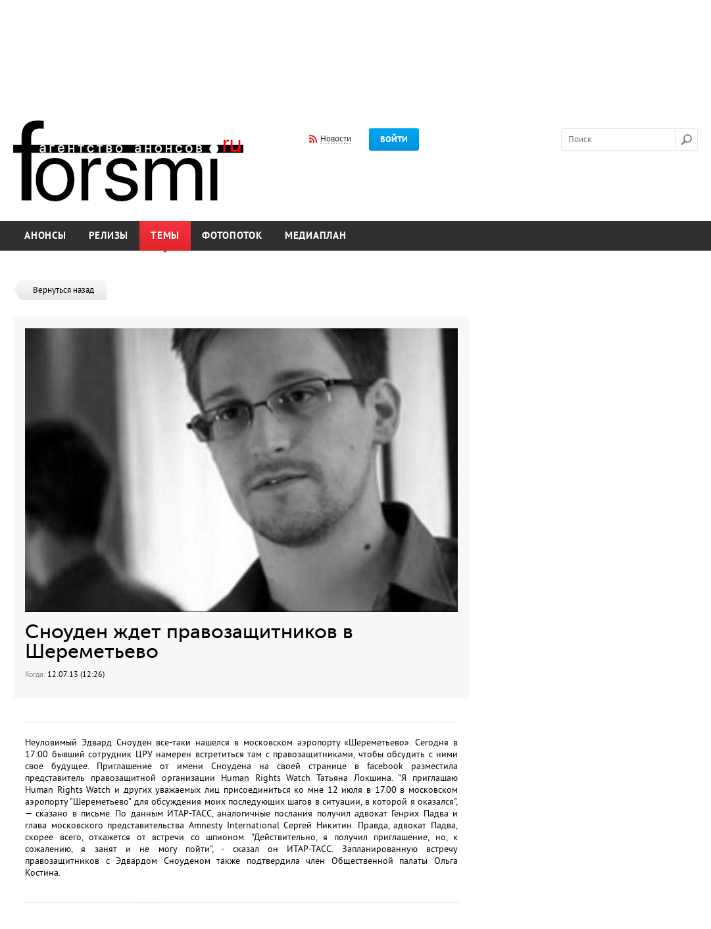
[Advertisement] (356, 51)
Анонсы (45, 235)
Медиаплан (316, 235)
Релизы (109, 235)
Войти (394, 139)
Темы (165, 235)
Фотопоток (232, 235)
